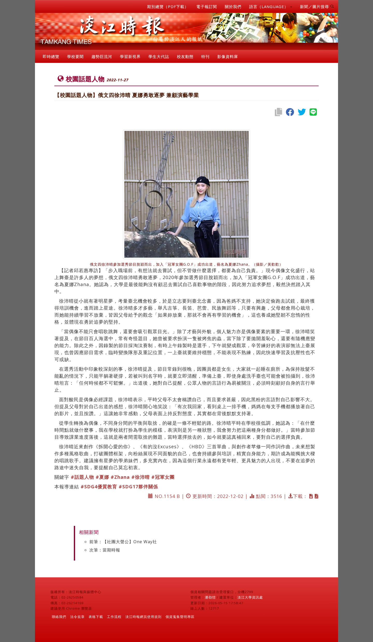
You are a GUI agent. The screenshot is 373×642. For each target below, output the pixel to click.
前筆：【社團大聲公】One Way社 (123, 541)
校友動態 (185, 56)
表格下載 (96, 616)
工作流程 (114, 616)
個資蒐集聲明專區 (180, 616)
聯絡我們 (59, 616)
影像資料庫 (227, 56)
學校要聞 (75, 56)
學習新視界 (130, 56)
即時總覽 (51, 56)
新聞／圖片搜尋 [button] (317, 6)
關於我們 (233, 6)
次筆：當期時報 (104, 550)
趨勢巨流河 (101, 56)
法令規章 (77, 616)
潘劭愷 (210, 597)
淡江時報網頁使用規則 (143, 616)
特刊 (205, 56)
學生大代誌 (158, 56)
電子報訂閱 (206, 6)
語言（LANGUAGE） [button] (270, 6)
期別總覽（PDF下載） (168, 6)
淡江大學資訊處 (250, 597)
